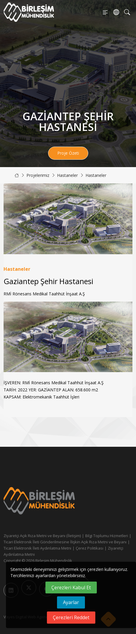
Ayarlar (71, 602)
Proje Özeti (68, 153)
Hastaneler (67, 175)
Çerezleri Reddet (71, 617)
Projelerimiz (37, 175)
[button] (125, 336)
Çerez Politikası (89, 548)
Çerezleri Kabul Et (71, 587)
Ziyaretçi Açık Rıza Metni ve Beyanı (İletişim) (42, 535)
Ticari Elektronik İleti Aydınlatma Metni (37, 548)
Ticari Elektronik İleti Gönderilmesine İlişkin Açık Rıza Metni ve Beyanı (65, 542)
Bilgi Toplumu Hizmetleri (106, 535)
